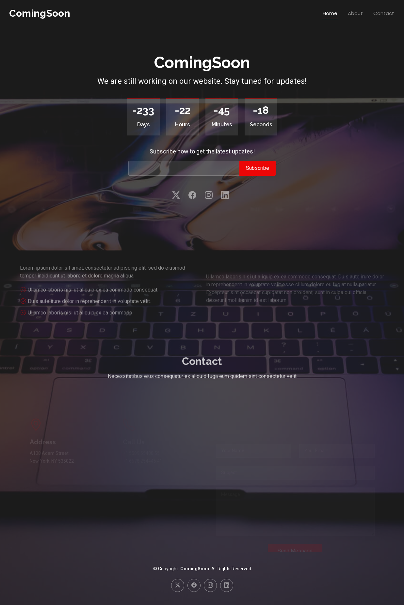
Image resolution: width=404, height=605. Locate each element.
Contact (383, 13)
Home (330, 13)
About (355, 13)
